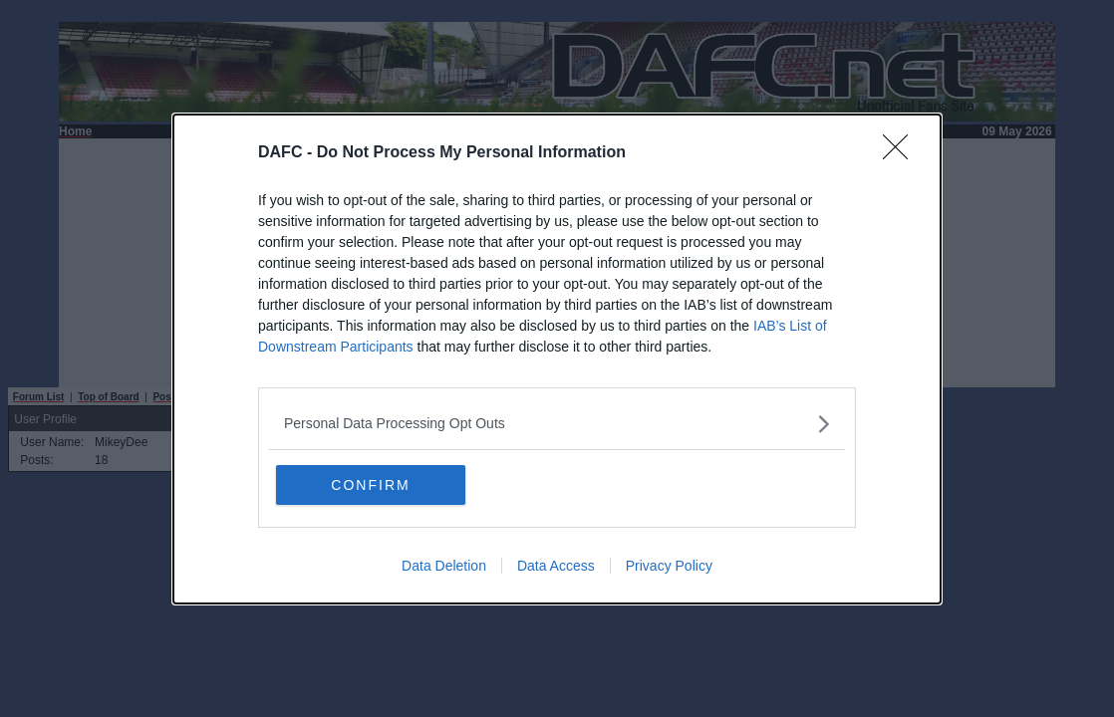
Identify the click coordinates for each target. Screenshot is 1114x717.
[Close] (902, 153)
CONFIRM (370, 485)
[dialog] (557, 359)
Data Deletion (444, 566)
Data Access (556, 566)
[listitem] (557, 423)
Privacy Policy (669, 566)
